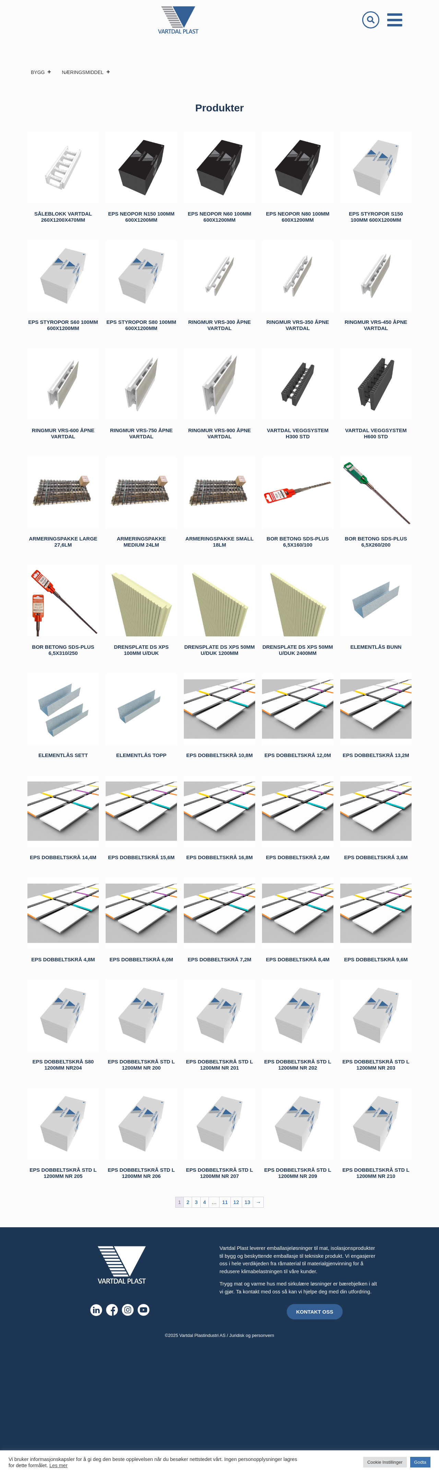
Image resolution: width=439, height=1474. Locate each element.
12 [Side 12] (236, 1202)
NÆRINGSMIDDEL (86, 72)
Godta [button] (420, 1462)
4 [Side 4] (204, 1202)
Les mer (58, 1465)
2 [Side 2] (188, 1202)
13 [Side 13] (247, 1202)
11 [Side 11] (225, 1202)
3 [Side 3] (196, 1202)
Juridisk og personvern (251, 1335)
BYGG (41, 72)
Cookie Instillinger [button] (385, 1462)
